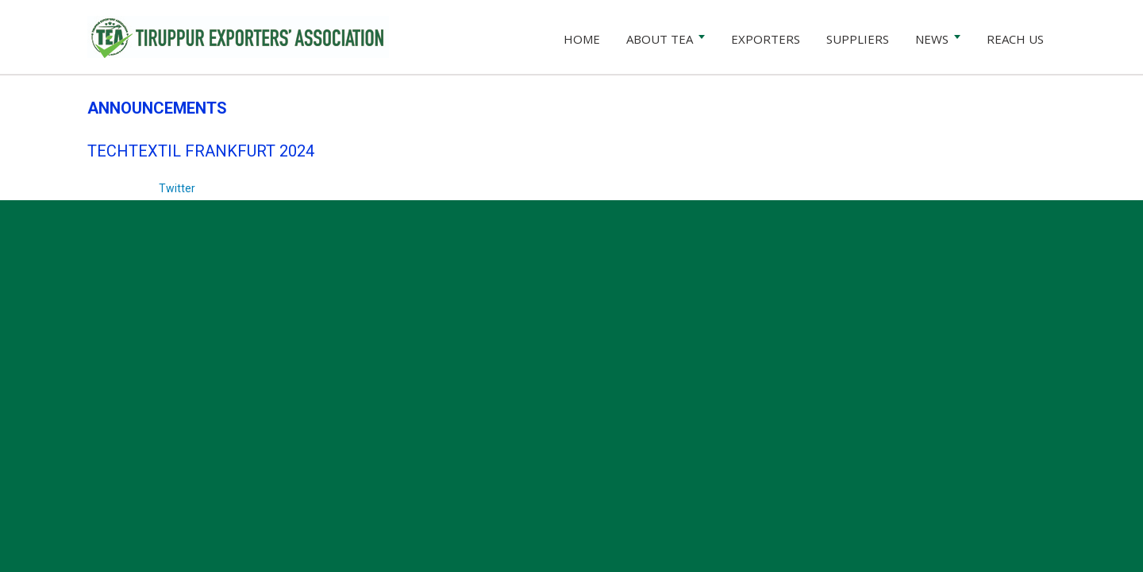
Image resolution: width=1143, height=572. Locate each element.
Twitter (177, 188)
